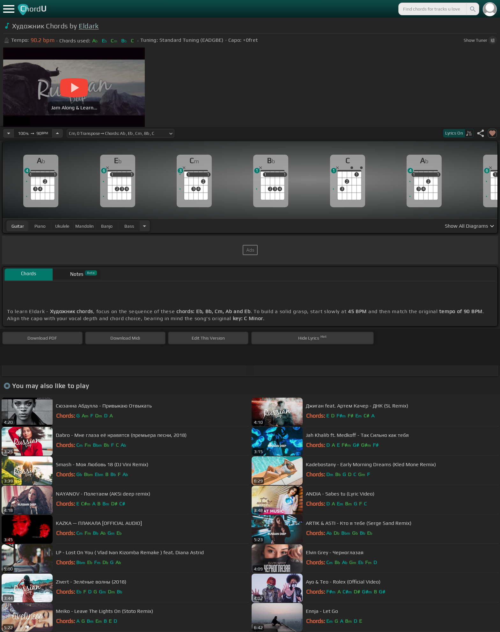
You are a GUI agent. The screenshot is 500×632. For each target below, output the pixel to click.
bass (129, 226)
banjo (107, 226)
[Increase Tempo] (57, 133)
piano (40, 226)
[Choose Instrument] (144, 226)
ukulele (62, 226)
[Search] (472, 9)
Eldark (89, 26)
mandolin (84, 226)
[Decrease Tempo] (8, 133)
